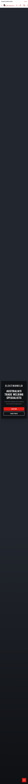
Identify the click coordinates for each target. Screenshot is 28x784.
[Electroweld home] (8, 5)
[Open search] (16, 5)
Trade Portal (14, 413)
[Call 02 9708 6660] (1, 5)
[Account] (20, 5)
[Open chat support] (24, 780)
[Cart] (24, 5)
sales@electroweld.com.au (7, 1)
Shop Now (14, 409)
